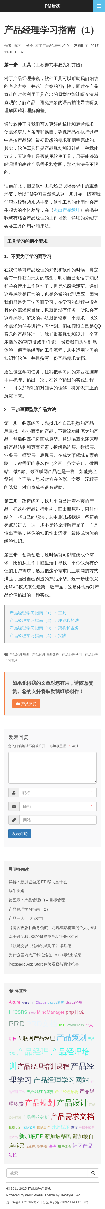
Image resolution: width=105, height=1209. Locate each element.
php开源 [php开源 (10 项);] (75, 1012)
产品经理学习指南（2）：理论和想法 (44, 620)
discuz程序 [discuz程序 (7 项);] (56, 1003)
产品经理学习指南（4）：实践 (38, 635)
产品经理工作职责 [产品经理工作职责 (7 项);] (40, 1092)
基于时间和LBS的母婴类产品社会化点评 (44, 936)
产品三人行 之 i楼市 (26, 918)
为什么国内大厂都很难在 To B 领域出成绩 (45, 955)
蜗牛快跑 (16, 891)
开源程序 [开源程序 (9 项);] (60, 1126)
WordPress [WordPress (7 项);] (75, 1025)
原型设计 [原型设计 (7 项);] (15, 1127)
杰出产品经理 (66, 210)
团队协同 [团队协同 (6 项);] (29, 1127)
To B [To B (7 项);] (61, 1025)
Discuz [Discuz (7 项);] (41, 1003)
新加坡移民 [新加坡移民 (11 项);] (58, 1136)
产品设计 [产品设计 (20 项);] (72, 1103)
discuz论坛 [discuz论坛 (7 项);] (73, 1003)
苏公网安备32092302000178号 (66, 1202)
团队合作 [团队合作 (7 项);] (43, 1127)
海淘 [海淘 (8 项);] (53, 1146)
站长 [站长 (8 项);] (13, 1155)
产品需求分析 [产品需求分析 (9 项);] (35, 1117)
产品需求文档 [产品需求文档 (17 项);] (72, 1116)
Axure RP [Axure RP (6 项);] (28, 1002)
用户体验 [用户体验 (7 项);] (64, 1146)
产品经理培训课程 (45, 655)
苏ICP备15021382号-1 (23, 1202)
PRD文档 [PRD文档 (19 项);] (41, 1023)
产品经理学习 (72, 655)
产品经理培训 (19, 655)
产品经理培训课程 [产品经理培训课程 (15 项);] (43, 1066)
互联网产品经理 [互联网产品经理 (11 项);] (36, 1038)
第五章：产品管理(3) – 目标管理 (37, 900)
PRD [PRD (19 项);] (17, 1023)
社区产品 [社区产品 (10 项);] (83, 1146)
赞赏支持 (26, 703)
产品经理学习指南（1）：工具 (38, 612)
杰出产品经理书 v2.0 (52, 46)
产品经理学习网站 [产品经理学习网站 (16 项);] (61, 1080)
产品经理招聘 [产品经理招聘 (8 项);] (66, 1091)
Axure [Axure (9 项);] (14, 1002)
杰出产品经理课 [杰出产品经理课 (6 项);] (36, 1146)
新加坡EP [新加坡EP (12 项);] (31, 1136)
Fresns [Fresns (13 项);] (18, 1011)
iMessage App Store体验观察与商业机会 (44, 964)
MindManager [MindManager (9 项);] (50, 1012)
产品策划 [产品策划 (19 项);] (71, 1037)
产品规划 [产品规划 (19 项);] (40, 1103)
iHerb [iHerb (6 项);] (32, 1012)
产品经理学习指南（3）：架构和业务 (44, 628)
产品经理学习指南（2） (29, 909)
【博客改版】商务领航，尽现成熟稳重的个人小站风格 (56, 927)
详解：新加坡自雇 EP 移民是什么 (38, 882)
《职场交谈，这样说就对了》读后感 (40, 945)
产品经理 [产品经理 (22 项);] (33, 1051)
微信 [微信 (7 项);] (74, 1127)
